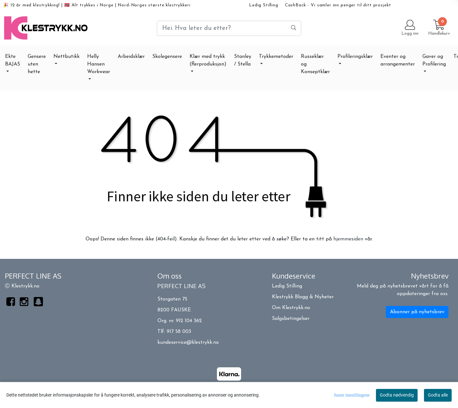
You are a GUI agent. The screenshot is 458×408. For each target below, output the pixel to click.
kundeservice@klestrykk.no (188, 342)
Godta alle (438, 395)
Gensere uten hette (37, 64)
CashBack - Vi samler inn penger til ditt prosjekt (338, 5)
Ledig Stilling (263, 5)
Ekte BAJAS (12, 60)
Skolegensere (167, 56)
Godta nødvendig (397, 395)
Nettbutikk (66, 56)
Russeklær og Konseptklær (315, 64)
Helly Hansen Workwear (98, 64)
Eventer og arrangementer (397, 60)
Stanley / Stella (242, 60)
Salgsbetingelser (290, 318)
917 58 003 (179, 331)
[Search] (229, 28)
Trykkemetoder (276, 56)
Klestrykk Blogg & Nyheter (303, 297)
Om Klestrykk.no (291, 307)
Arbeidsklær (131, 56)
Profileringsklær (355, 56)
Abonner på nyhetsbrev (417, 312)
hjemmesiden (348, 239)
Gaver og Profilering (434, 60)
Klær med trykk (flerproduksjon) (208, 60)
